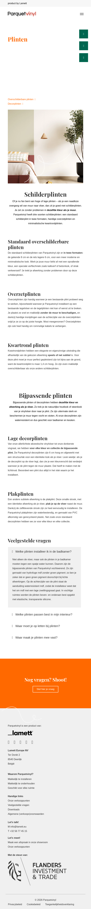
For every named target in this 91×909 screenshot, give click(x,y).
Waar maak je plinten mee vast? (34, 637)
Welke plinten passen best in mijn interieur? (42, 614)
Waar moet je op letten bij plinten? (36, 626)
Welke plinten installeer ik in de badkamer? (42, 551)
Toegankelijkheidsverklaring (59, 904)
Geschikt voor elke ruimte (21, 788)
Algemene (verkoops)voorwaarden (26, 814)
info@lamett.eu (18, 826)
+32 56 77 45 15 (18, 831)
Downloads (14, 809)
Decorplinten (15, 104)
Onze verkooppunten (19, 800)
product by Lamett (17, 3)
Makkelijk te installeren (20, 779)
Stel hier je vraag (45, 689)
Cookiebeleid (33, 904)
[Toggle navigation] (81, 13)
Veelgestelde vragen (18, 805)
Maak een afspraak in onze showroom (28, 842)
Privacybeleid (15, 904)
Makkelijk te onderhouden (21, 783)
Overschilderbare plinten (21, 99)
